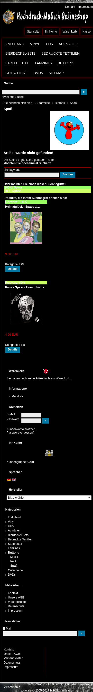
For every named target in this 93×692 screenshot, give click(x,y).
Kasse (87, 31)
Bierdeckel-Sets (20, 53)
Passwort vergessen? (21, 432)
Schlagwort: (12, 169)
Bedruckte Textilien (60, 53)
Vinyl (35, 43)
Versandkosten (18, 602)
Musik (14, 557)
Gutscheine (16, 72)
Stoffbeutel (17, 62)
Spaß (14, 565)
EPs (22, 345)
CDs (49, 43)
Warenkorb (70, 31)
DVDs (38, 72)
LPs (22, 264)
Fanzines (43, 62)
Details (13, 269)
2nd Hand (14, 43)
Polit (13, 561)
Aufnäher (68, 43)
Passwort (13, 419)
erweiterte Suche (13, 97)
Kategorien (13, 509)
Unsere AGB (16, 597)
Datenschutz (16, 606)
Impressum (85, 7)
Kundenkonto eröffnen (21, 429)
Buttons (66, 62)
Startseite (33, 31)
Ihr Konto (51, 31)
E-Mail (11, 414)
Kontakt (70, 7)
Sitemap (56, 72)
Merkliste (17, 396)
